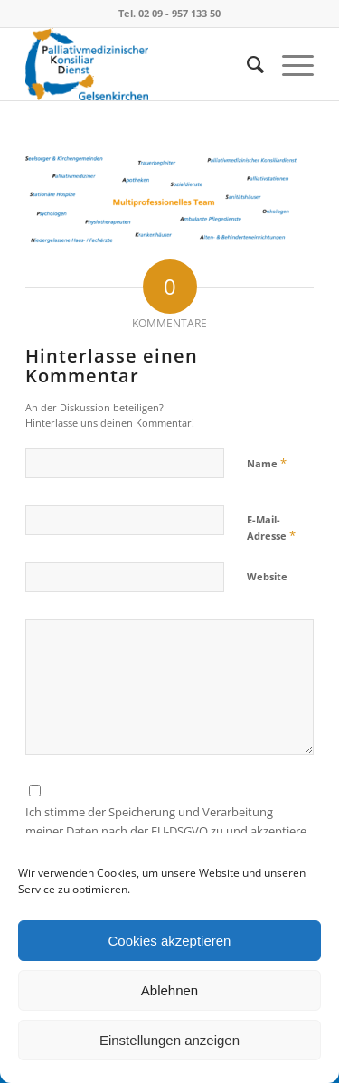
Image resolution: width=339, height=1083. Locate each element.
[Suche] (246, 64)
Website (267, 576)
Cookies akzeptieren (169, 940)
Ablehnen (169, 990)
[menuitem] (246, 64)
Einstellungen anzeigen (169, 1040)
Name (267, 463)
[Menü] (289, 64)
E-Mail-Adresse (271, 528)
